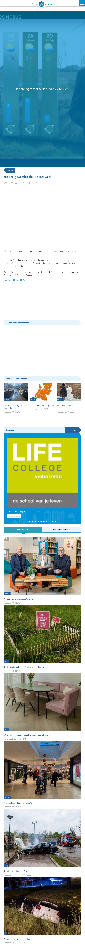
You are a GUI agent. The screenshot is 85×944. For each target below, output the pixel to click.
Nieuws (10, 171)
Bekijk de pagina (14, 516)
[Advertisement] (42, 301)
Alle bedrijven (72, 430)
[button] (29, 522)
